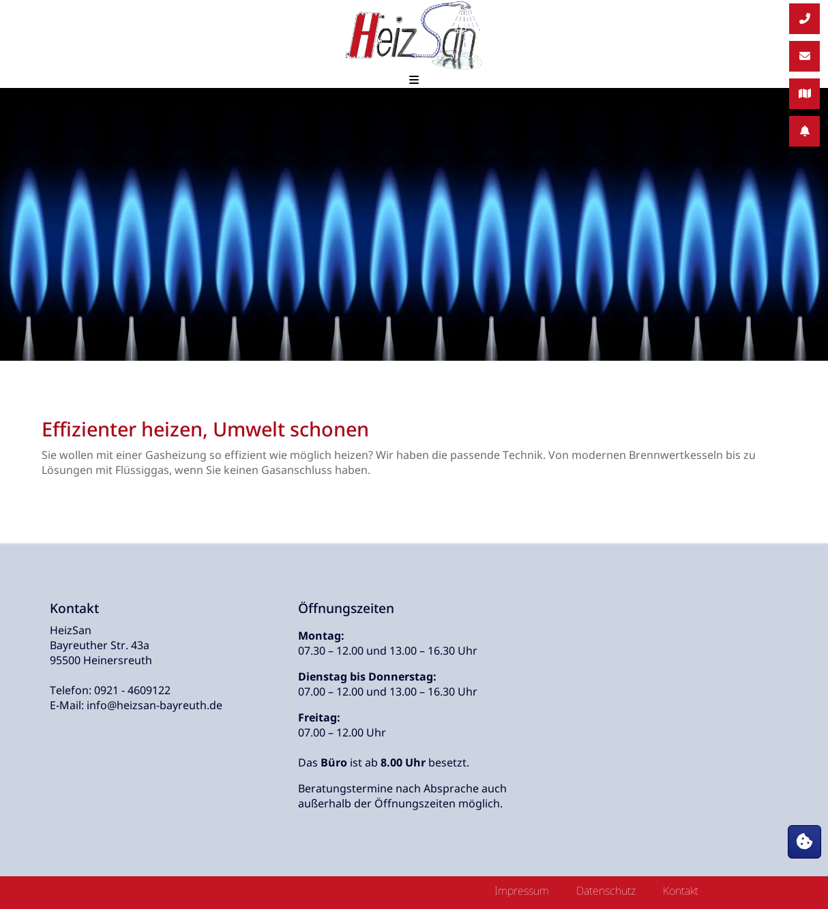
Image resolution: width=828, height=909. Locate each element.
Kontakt (680, 890)
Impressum (521, 890)
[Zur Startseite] (414, 36)
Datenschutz (606, 890)
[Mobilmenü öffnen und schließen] (414, 80)
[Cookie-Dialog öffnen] (805, 842)
